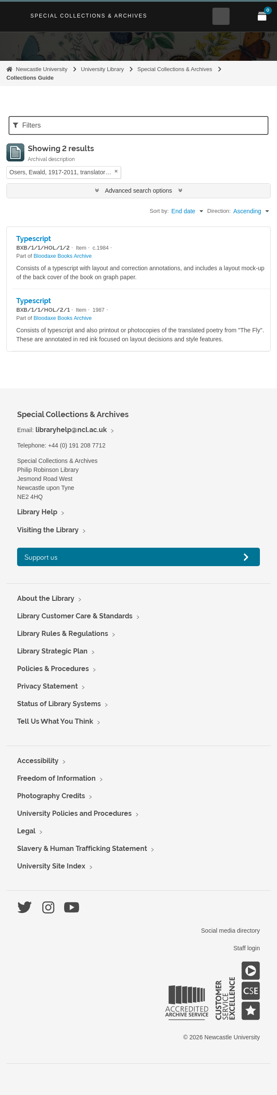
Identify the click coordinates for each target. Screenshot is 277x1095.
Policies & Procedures (53, 669)
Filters (27, 125)
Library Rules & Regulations (62, 634)
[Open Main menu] (241, 16)
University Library (102, 69)
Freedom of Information (56, 778)
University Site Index (51, 866)
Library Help (37, 512)
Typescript (33, 239)
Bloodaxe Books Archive (63, 256)
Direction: (219, 211)
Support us (41, 557)
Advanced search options (138, 190)
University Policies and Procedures (74, 813)
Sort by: (159, 211)
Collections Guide (30, 78)
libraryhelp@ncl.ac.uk (71, 430)
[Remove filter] (116, 171)
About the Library (45, 598)
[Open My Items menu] (262, 16)
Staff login (246, 948)
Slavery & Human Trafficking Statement (82, 848)
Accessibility (38, 761)
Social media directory (230, 930)
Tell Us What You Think (55, 721)
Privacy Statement (47, 686)
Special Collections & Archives (88, 16)
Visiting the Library (48, 530)
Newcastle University (42, 69)
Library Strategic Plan (52, 651)
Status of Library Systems (59, 704)
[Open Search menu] (221, 16)
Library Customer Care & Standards (75, 616)
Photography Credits (51, 796)
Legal (26, 831)
